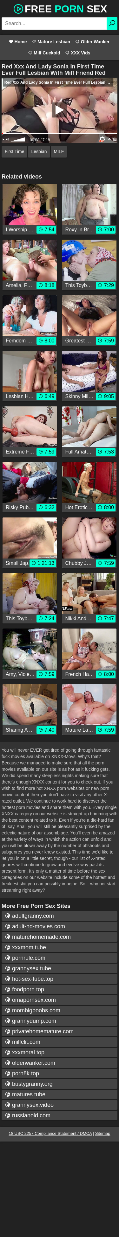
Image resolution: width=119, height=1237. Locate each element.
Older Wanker (92, 41)
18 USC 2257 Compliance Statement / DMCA (50, 1133)
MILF (59, 151)
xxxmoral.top (24, 1052)
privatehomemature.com (39, 1031)
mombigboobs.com (32, 1010)
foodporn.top (24, 989)
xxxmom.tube (25, 947)
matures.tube (25, 1094)
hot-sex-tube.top (29, 979)
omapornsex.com (30, 1000)
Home (18, 41)
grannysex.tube (28, 968)
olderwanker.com (30, 1063)
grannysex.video (29, 1105)
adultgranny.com (29, 916)
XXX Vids (77, 52)
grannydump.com (30, 1021)
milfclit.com (22, 1042)
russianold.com (27, 1115)
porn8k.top (22, 1073)
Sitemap (102, 1133)
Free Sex (59, 8)
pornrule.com (25, 958)
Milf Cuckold (44, 52)
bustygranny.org (29, 1084)
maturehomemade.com (38, 937)
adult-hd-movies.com (35, 926)
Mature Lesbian (51, 41)
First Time (14, 151)
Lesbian (39, 151)
